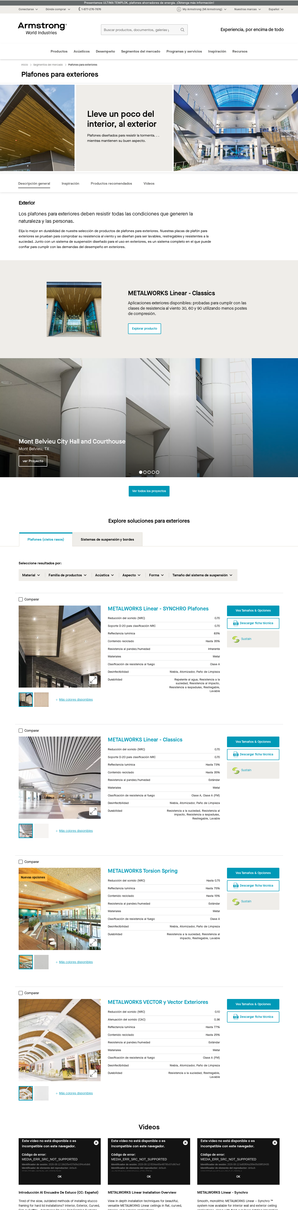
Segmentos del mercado (140, 51)
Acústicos (82, 51)
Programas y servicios (184, 51)
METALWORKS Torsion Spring (143, 870)
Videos (149, 183)
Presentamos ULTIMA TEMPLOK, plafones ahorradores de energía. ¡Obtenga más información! (149, 3)
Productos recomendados (111, 183)
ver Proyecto (33, 461)
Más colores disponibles (74, 700)
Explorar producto (144, 328)
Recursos (239, 51)
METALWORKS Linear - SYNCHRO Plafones (158, 608)
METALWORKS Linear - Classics (145, 739)
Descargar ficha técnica (253, 623)
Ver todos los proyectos (149, 491)
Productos (59, 51)
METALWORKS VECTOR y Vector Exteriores (158, 1002)
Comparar (29, 599)
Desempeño (105, 51)
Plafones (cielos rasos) (46, 539)
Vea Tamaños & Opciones (253, 610)
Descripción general (34, 183)
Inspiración (217, 51)
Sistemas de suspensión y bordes (107, 539)
